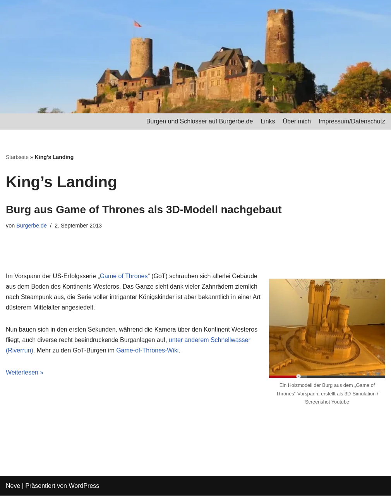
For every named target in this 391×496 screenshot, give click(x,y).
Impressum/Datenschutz (351, 121)
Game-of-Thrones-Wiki (148, 351)
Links (267, 121)
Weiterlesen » (25, 373)
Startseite (17, 157)
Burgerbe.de (31, 226)
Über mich (297, 121)
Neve (13, 486)
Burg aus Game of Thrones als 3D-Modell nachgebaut (144, 210)
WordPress (84, 486)
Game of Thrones (124, 276)
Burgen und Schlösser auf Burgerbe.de (199, 121)
